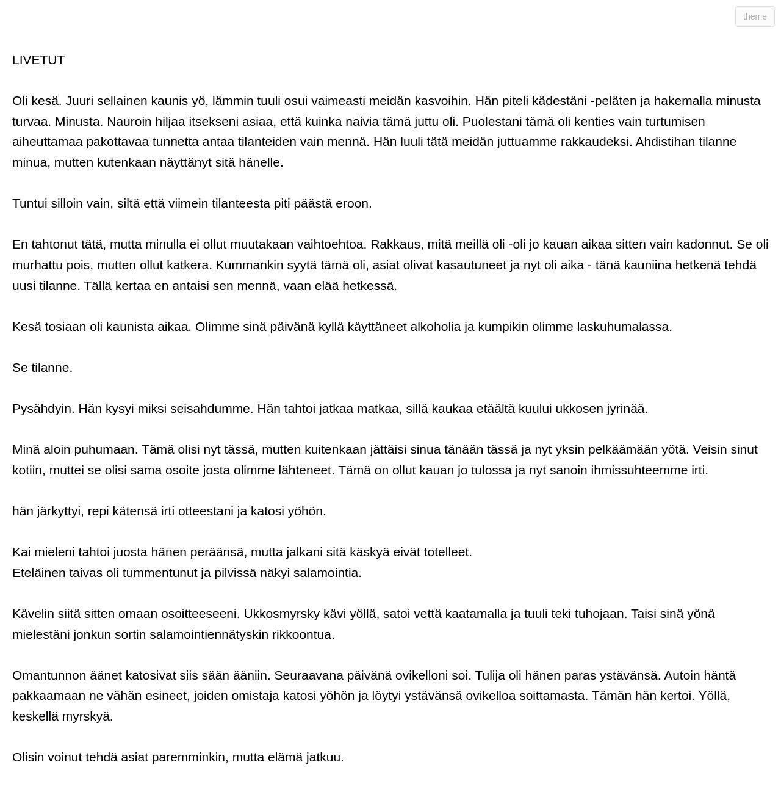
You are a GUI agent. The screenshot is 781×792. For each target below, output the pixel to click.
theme (755, 16)
